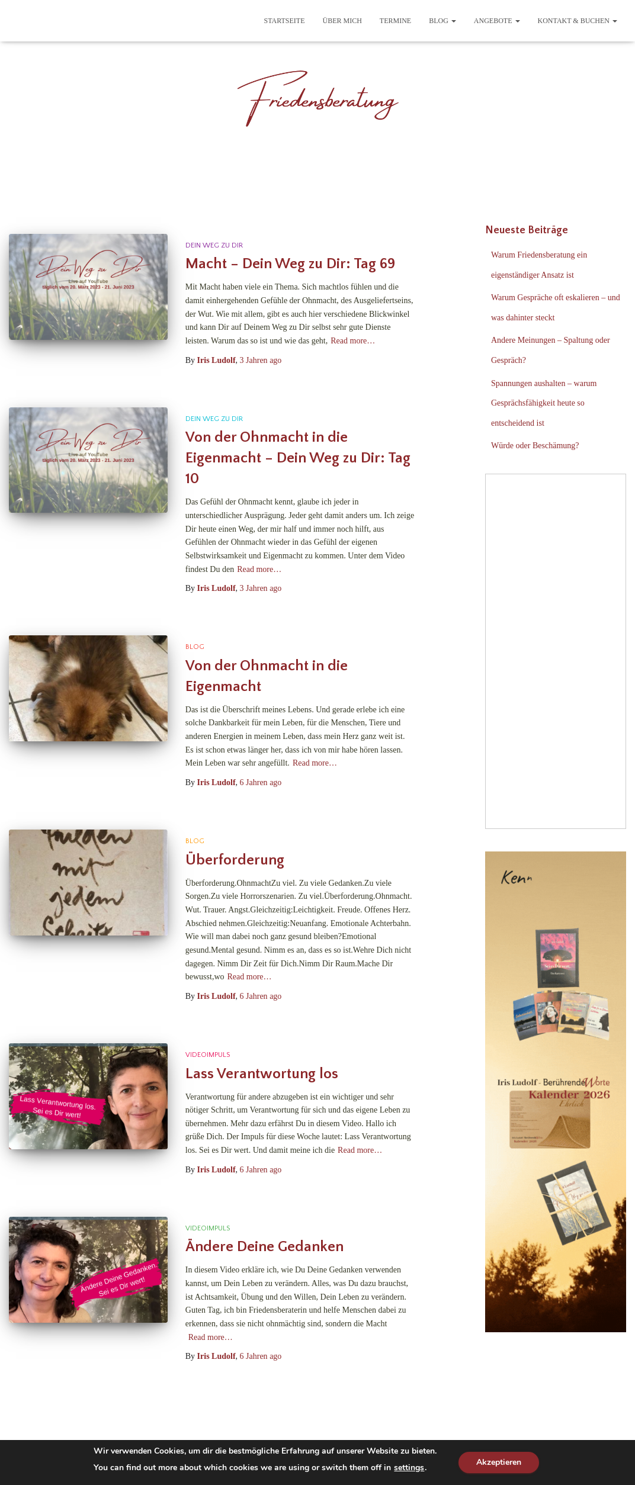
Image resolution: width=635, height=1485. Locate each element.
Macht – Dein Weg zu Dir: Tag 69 (290, 264)
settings (409, 1467)
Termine (395, 21)
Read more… (353, 340)
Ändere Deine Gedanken (264, 1247)
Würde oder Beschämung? (535, 445)
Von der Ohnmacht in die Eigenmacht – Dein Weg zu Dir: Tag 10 (297, 458)
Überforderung (234, 860)
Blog (442, 21)
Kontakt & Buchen (577, 21)
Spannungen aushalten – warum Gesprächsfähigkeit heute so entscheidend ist (543, 403)
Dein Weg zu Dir (214, 245)
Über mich (342, 21)
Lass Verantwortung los (261, 1074)
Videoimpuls (207, 1055)
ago (261, 360)
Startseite (284, 21)
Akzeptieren (498, 1462)
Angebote (497, 21)
